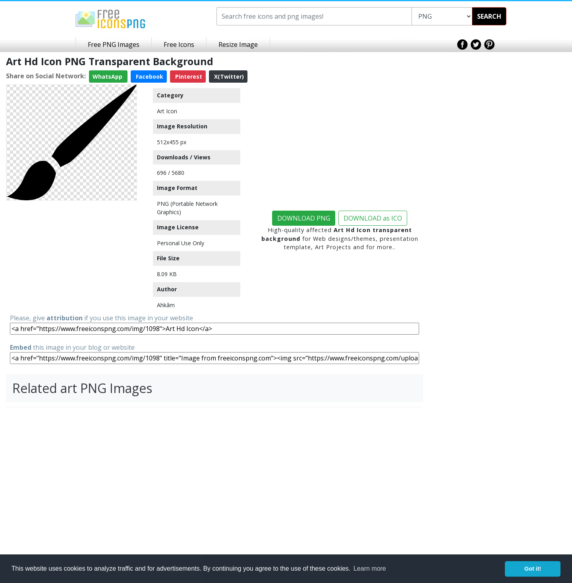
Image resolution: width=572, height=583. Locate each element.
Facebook (148, 76)
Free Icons (179, 44)
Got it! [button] (532, 569)
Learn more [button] (370, 568)
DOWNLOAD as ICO (373, 218)
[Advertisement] (71, 253)
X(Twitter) (228, 76)
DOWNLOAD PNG (303, 218)
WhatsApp (108, 76)
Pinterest (188, 76)
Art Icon (167, 111)
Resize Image (238, 44)
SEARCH (489, 16)
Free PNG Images (113, 44)
